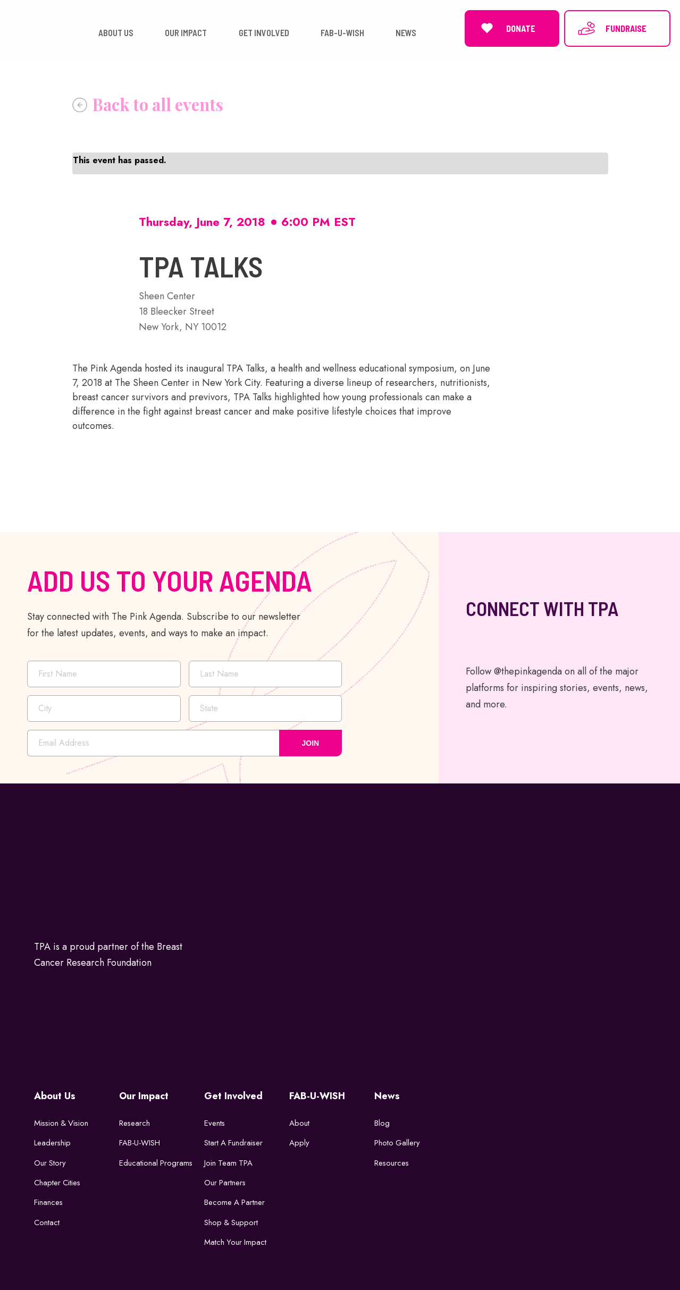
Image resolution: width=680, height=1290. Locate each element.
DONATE (506, 27)
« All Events (147, 102)
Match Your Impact (235, 1240)
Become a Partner (235, 1200)
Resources (392, 1160)
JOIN (311, 740)
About (299, 1120)
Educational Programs (156, 1160)
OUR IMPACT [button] (186, 32)
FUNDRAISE (612, 27)
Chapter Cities (57, 1180)
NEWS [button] (406, 32)
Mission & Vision (62, 1120)
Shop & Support (231, 1220)
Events (214, 1120)
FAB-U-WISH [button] (342, 32)
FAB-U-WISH (140, 1140)
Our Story (50, 1160)
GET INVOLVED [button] (264, 32)
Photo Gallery (397, 1140)
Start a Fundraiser (234, 1140)
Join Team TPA (229, 1160)
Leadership (52, 1140)
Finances (48, 1200)
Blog (382, 1120)
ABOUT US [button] (115, 32)
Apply (299, 1140)
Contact (47, 1220)
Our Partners (225, 1180)
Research (134, 1120)
